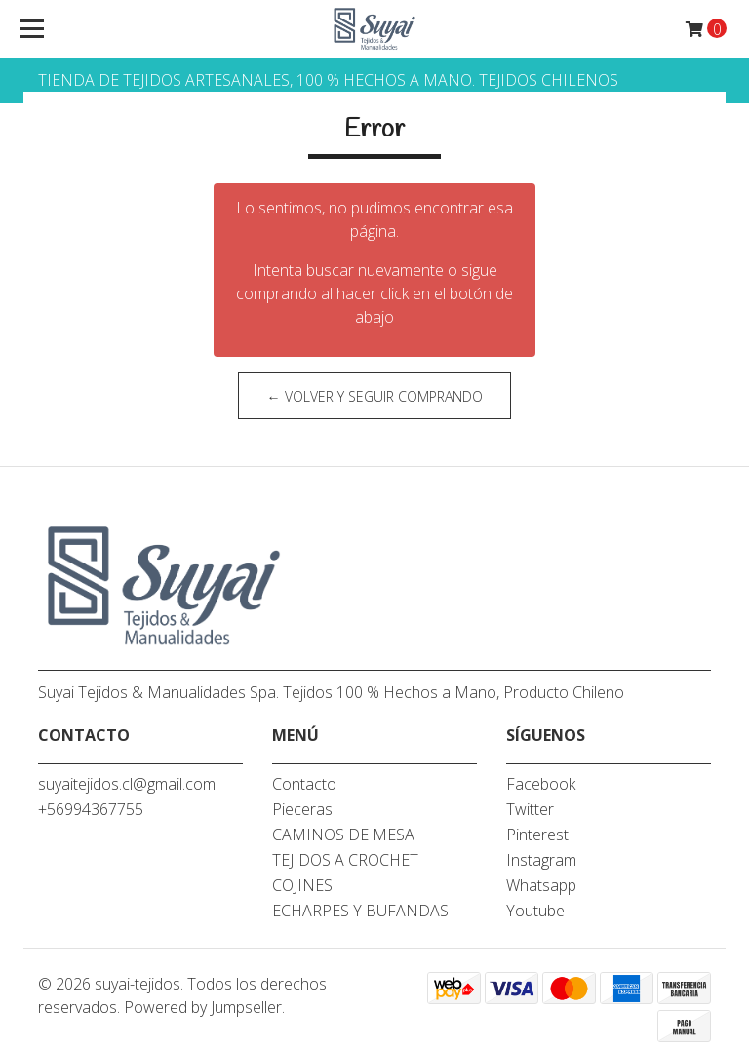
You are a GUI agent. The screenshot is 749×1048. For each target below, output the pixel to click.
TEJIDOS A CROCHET (345, 860)
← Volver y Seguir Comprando (375, 396)
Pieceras (302, 809)
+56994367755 (90, 809)
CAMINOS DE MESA (343, 834)
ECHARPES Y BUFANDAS (360, 910)
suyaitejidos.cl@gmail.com (127, 784)
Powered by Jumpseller (203, 1007)
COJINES (302, 885)
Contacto (304, 784)
